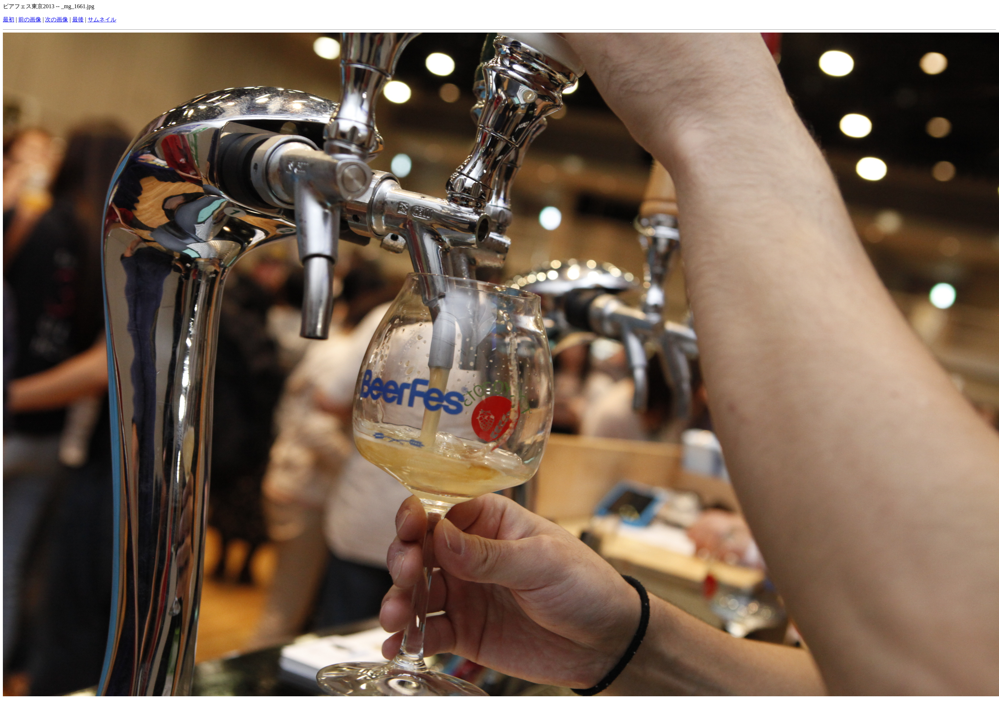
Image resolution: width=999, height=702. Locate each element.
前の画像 (29, 19)
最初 (8, 19)
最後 (78, 19)
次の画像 (56, 19)
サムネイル (102, 19)
